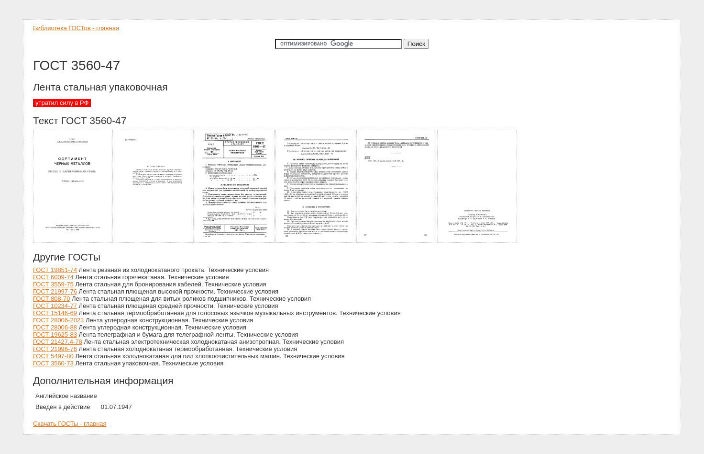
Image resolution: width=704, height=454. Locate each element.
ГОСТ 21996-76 (55, 348)
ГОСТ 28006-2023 (58, 320)
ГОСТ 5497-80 (53, 356)
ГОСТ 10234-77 (55, 305)
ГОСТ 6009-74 (53, 277)
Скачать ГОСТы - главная (70, 423)
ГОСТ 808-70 (51, 298)
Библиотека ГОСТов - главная (76, 28)
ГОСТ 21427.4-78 (57, 341)
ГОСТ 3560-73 (53, 363)
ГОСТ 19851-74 (55, 269)
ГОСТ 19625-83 (55, 334)
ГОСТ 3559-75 (53, 284)
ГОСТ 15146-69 (55, 313)
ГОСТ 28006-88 (55, 327)
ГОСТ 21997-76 (55, 291)
